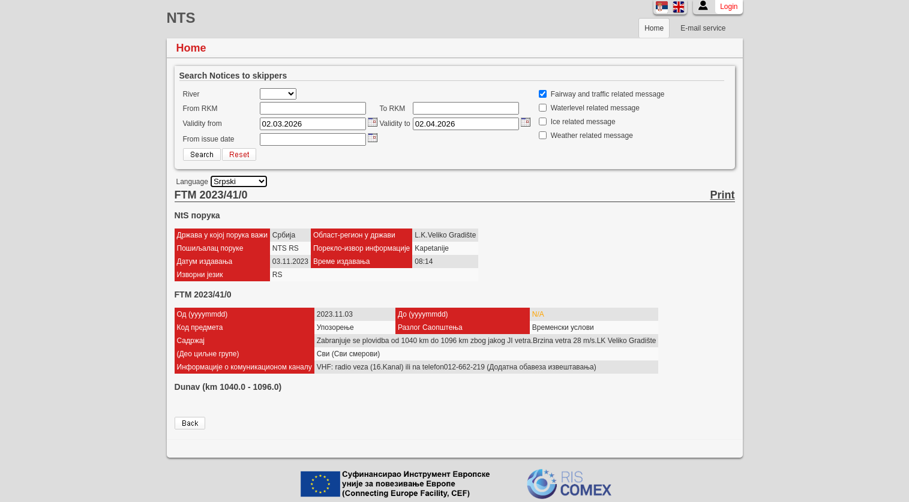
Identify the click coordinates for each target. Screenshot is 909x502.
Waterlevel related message (595, 108)
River (191, 94)
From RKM (200, 108)
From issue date (209, 139)
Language (192, 182)
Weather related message (592, 135)
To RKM (393, 108)
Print (722, 195)
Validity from (202, 123)
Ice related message (583, 122)
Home (654, 28)
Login (728, 6)
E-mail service (702, 28)
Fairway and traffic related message (608, 94)
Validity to (395, 123)
